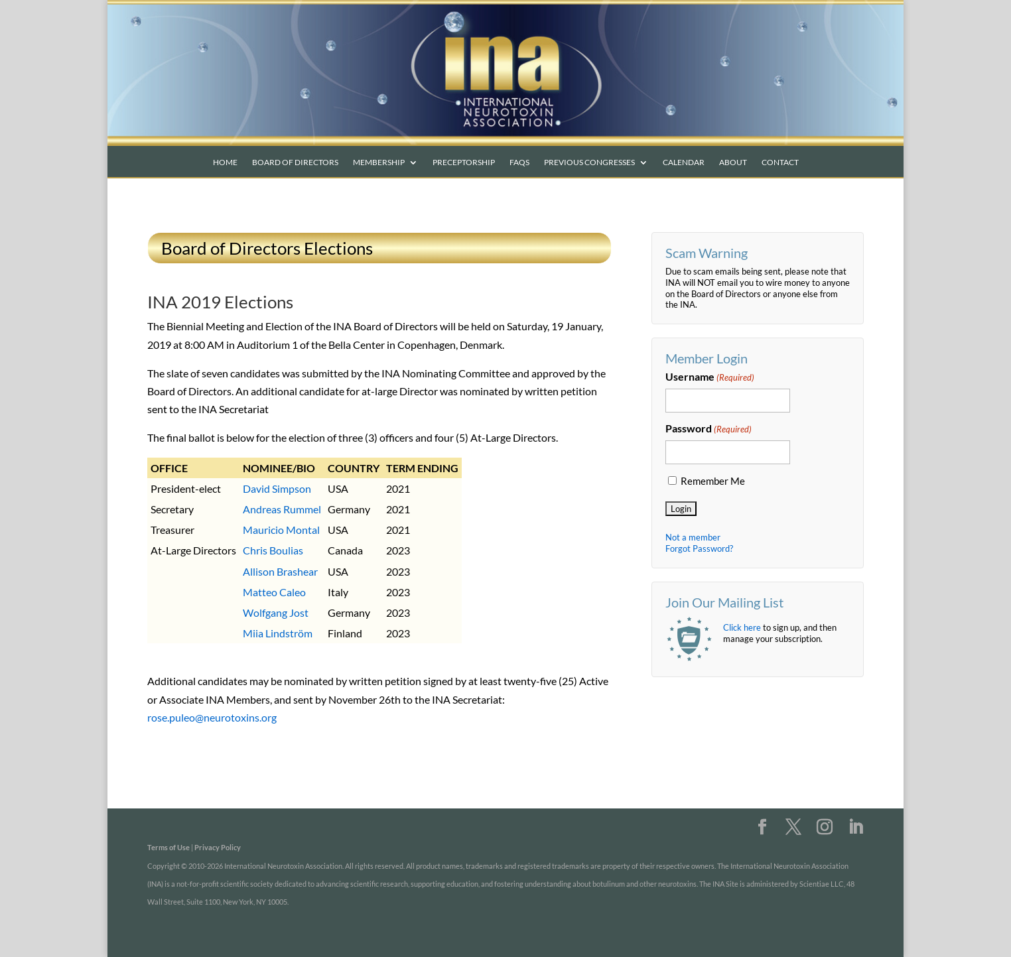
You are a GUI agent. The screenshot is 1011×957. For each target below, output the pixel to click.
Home (225, 162)
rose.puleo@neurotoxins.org (212, 717)
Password (708, 429)
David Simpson (277, 488)
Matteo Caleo (274, 592)
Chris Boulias (273, 550)
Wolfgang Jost (275, 612)
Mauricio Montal (281, 529)
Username (709, 377)
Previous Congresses (589, 162)
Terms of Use (168, 847)
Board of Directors (295, 162)
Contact (780, 162)
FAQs (519, 162)
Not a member (692, 537)
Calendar (684, 162)
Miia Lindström (277, 633)
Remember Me (713, 481)
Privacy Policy (217, 847)
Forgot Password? (699, 548)
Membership (379, 162)
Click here (742, 627)
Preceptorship (464, 162)
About (733, 162)
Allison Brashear (280, 571)
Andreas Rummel (282, 509)
